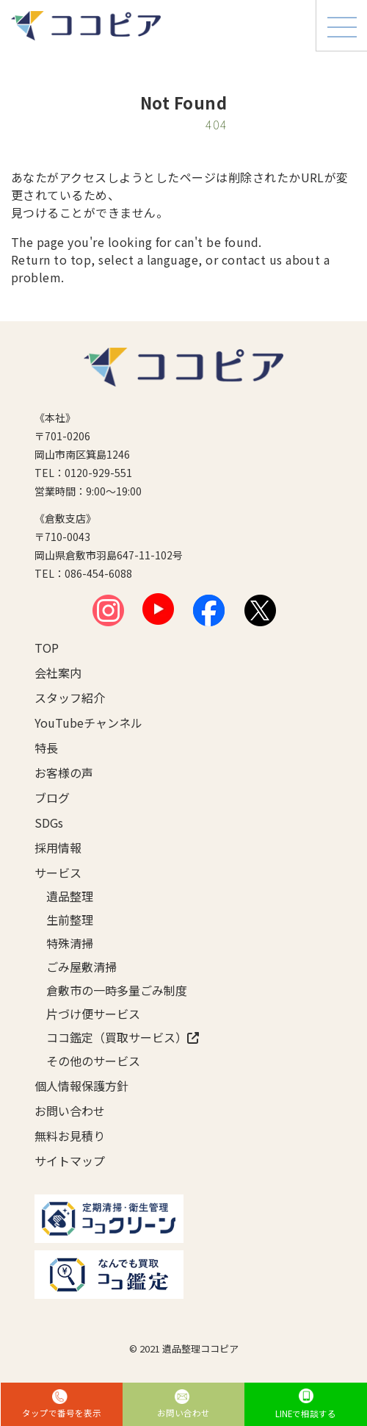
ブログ (52, 797)
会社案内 (57, 672)
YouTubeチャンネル (88, 722)
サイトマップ (69, 1160)
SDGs (48, 822)
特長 (46, 747)
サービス (57, 872)
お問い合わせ (69, 1110)
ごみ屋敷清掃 (81, 966)
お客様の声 (63, 772)
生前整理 (69, 919)
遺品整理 (69, 896)
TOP (46, 647)
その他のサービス (93, 1061)
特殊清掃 (69, 943)
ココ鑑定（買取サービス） (122, 1037)
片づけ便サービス (93, 1013)
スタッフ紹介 (69, 697)
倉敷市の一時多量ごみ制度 (116, 990)
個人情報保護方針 (81, 1085)
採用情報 (57, 847)
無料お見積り (69, 1135)
